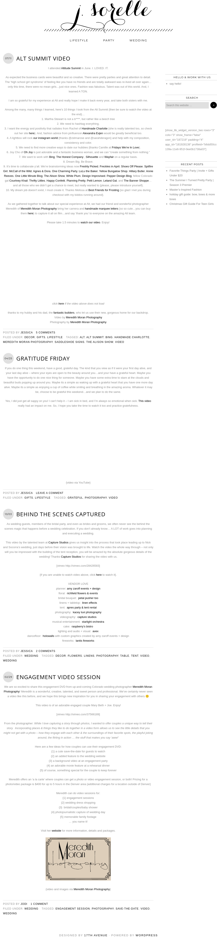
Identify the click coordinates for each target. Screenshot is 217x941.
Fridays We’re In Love (125, 147)
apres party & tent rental (82, 607)
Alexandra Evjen (93, 133)
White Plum (73, 175)
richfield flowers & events (82, 593)
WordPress (147, 935)
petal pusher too (88, 598)
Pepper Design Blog (119, 175)
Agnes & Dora (41, 171)
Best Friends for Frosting (104, 190)
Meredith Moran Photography (39, 208)
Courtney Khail (18, 180)
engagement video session (58, 677)
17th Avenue (96, 935)
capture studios (87, 617)
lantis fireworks (85, 640)
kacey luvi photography (87, 612)
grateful (75, 497)
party (109, 40)
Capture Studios (58, 542)
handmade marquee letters (101, 208)
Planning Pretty (76, 180)
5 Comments (45, 332)
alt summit (95, 337)
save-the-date (127, 908)
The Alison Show (54, 175)
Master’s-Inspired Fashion (186, 189)
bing (109, 337)
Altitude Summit (71, 68)
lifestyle (79, 40)
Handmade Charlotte (95, 128)
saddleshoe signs (69, 342)
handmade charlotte (132, 337)
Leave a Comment (50, 493)
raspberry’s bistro (82, 626)
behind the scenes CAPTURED (60, 514)
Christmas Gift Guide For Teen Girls (192, 203)
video (119, 342)
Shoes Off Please (132, 166)
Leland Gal (110, 180)
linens (89, 655)
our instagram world (45, 138)
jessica (27, 332)
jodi (24, 903)
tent (134, 655)
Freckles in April (109, 166)
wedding (138, 40)
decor (29, 337)
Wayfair (109, 157)
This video (144, 401)
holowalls (48, 636)
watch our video (90, 222)
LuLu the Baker (88, 171)
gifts (41, 337)
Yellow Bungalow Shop (113, 171)
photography (96, 497)
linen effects (89, 602)
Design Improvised (93, 175)
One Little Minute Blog (29, 175)
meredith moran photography (28, 342)
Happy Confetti (56, 180)
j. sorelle (108, 16)
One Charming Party (64, 171)
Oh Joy (28, 152)
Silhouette (92, 157)
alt (82, 337)
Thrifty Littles (37, 180)
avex (95, 631)
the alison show (99, 342)
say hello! (175, 83)
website (56, 830)
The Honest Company (69, 157)
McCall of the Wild (20, 171)
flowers (75, 655)
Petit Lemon (94, 180)
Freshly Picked (89, 166)
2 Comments (45, 651)
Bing (52, 157)
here (32, 133)
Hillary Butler (137, 171)
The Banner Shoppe (136, 180)
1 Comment (39, 903)
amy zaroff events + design (84, 588)
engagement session (72, 908)
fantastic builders (64, 312)
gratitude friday (43, 358)
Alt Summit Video (43, 58)
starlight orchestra (93, 621)
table (124, 655)
